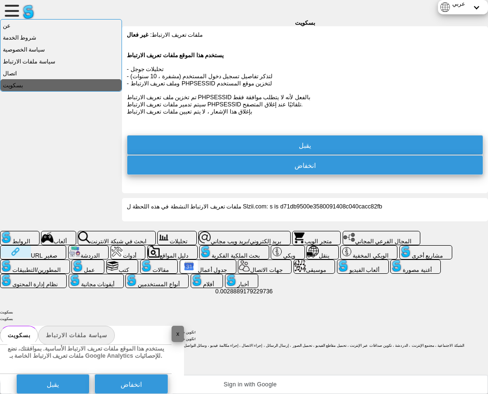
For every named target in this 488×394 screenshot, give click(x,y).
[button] (244, 384)
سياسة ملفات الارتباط (76, 335)
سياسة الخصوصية (24, 49)
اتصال (10, 73)
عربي (458, 3)
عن (6, 25)
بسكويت (19, 335)
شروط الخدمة (19, 37)
